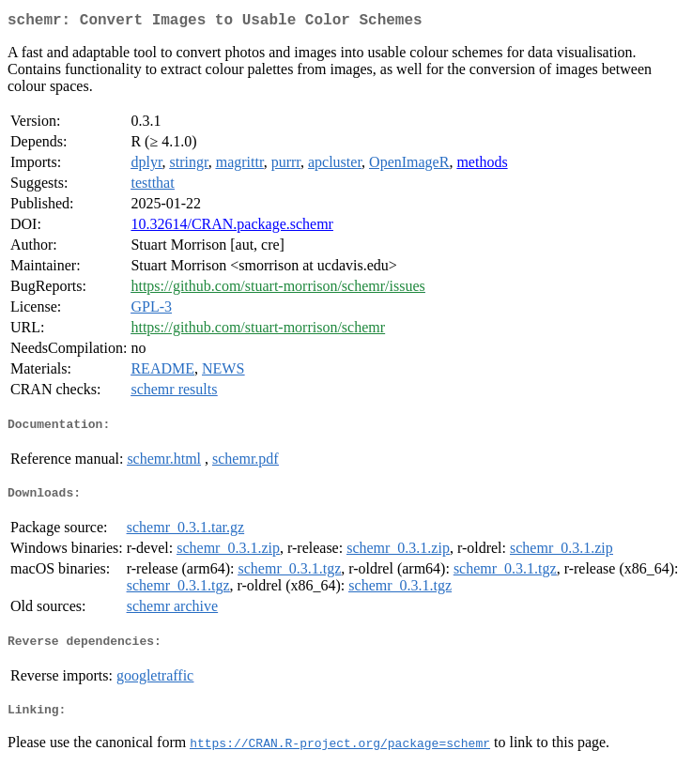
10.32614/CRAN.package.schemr (232, 228)
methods (481, 166)
